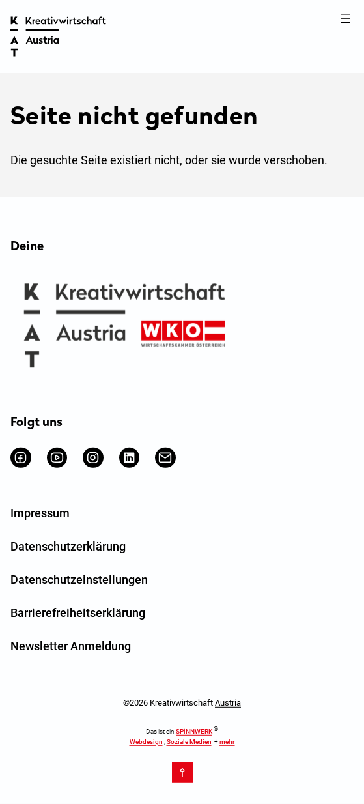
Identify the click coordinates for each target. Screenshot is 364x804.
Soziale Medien (189, 741)
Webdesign (146, 741)
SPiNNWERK (194, 731)
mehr (227, 741)
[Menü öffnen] (346, 18)
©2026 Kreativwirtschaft (182, 703)
